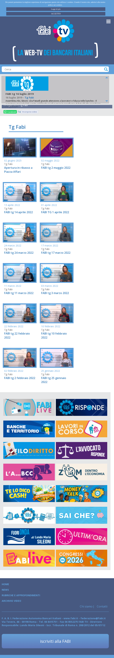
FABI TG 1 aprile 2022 (55, 212)
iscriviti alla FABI (55, 641)
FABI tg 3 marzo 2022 (55, 293)
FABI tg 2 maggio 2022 (55, 168)
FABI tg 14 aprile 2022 (18, 212)
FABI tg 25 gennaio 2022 (53, 380)
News (5, 589)
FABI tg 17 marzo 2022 (55, 253)
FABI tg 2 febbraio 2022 (19, 378)
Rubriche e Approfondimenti (21, 595)
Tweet (19, 111)
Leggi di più (56, 9)
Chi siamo (86, 606)
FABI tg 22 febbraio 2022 (17, 335)
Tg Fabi (23, 105)
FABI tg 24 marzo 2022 (18, 253)
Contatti (101, 606)
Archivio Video (11, 600)
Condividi (10, 112)
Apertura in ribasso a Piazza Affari (18, 170)
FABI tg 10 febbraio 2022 (54, 335)
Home (5, 584)
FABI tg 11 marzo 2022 (18, 293)
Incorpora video (29, 111)
